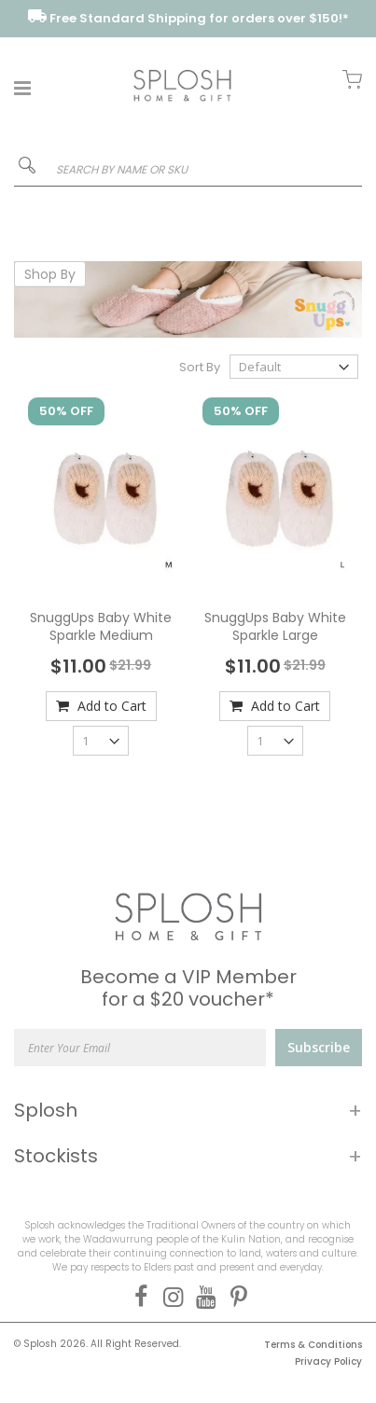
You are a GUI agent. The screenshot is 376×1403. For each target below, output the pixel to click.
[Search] (27, 169)
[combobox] (188, 170)
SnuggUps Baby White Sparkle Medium (101, 627)
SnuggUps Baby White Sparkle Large (275, 627)
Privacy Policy (328, 1361)
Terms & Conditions (313, 1345)
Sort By (199, 367)
